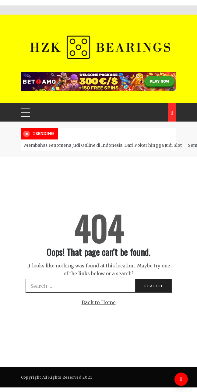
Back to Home (99, 302)
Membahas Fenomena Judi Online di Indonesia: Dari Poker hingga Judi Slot (103, 145)
